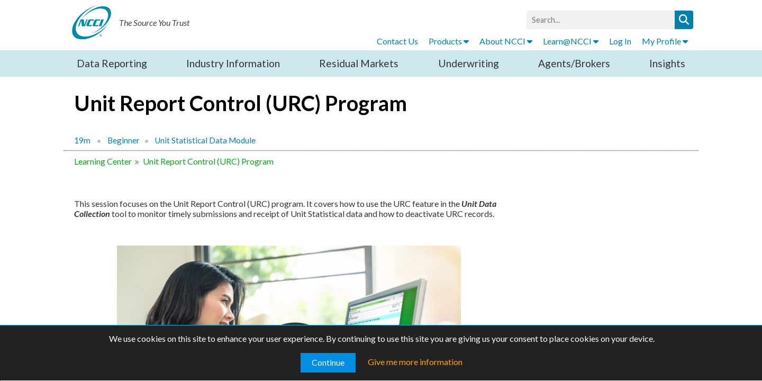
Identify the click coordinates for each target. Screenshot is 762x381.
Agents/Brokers (574, 63)
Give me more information (415, 362)
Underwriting (468, 63)
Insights (667, 63)
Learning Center (103, 161)
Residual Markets (358, 63)
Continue (328, 362)
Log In (620, 41)
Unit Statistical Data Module (205, 140)
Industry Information (233, 63)
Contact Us (397, 41)
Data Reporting (112, 63)
